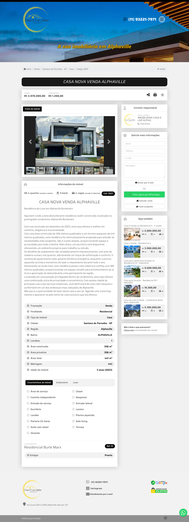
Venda (37, 69)
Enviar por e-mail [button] (144, 182)
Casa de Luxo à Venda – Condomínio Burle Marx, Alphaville (143, 301)
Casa (71, 69)
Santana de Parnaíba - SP (55, 69)
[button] (31, 141)
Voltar (161, 69)
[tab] (32, 109)
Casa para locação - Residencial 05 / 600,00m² (141, 281)
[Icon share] (94, 488)
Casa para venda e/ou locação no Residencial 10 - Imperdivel (139, 262)
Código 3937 (82, 69)
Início (27, 69)
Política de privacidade (31, 518)
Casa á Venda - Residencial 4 (137, 243)
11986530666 (144, 124)
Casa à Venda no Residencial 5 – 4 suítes (143, 225)
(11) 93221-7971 (142, 19)
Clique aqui (129, 330)
